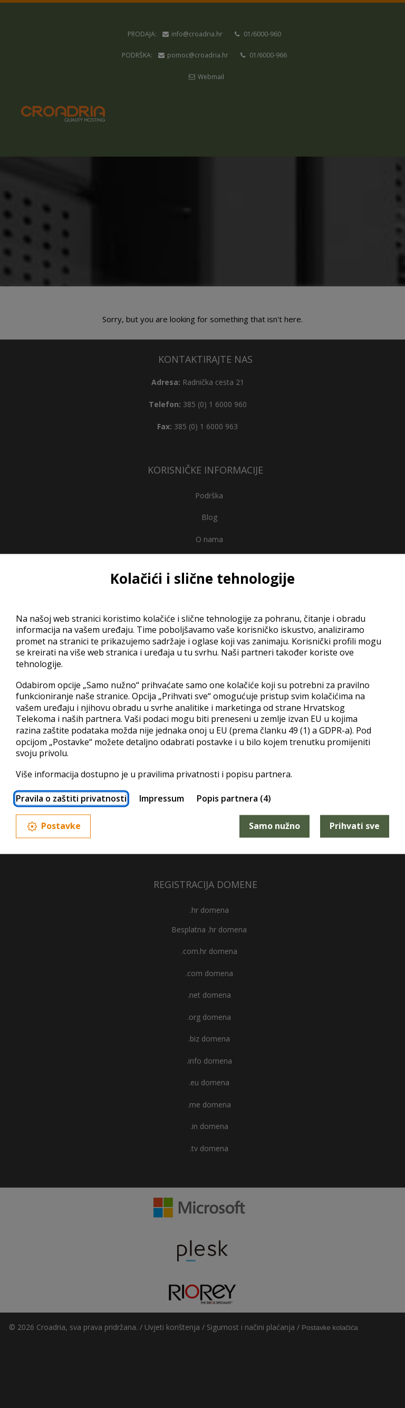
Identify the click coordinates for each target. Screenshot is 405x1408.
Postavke (53, 826)
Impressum (161, 799)
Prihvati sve (355, 826)
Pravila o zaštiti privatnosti (71, 799)
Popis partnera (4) (234, 799)
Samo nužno (274, 826)
